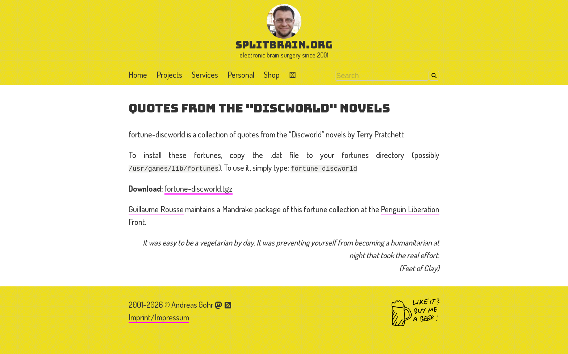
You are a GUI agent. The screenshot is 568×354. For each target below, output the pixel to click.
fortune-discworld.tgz (198, 188)
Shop (272, 74)
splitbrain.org (284, 44)
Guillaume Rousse (156, 209)
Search (434, 76)
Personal (240, 74)
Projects (169, 74)
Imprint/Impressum (159, 317)
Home (138, 74)
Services (205, 74)
